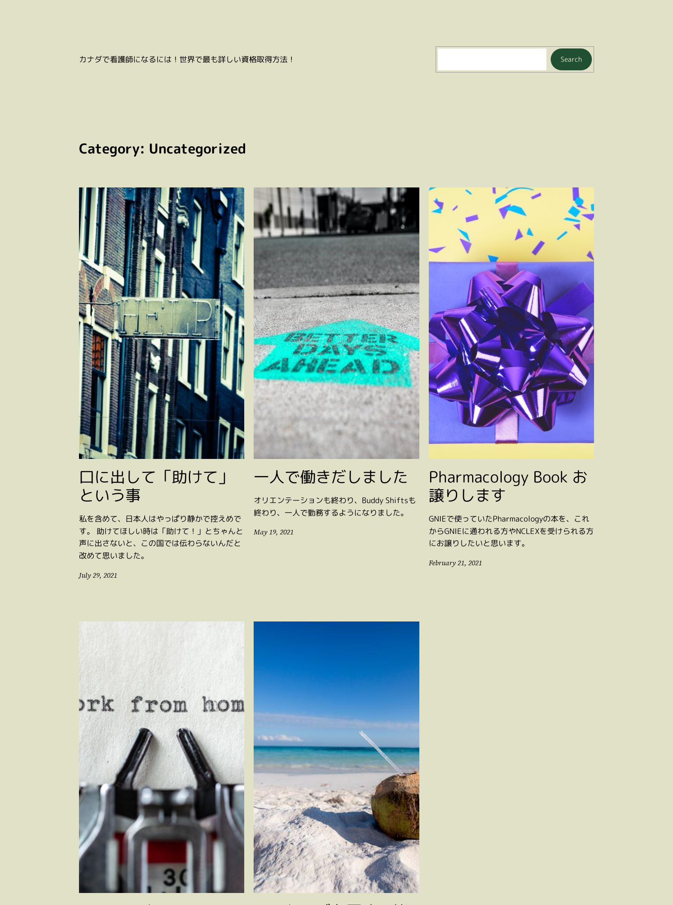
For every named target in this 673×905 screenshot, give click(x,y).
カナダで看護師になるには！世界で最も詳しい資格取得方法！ (187, 59)
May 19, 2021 (272, 532)
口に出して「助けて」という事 (156, 486)
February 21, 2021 (454, 563)
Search (571, 59)
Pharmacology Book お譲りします (508, 486)
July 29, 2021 (97, 575)
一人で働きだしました (331, 477)
